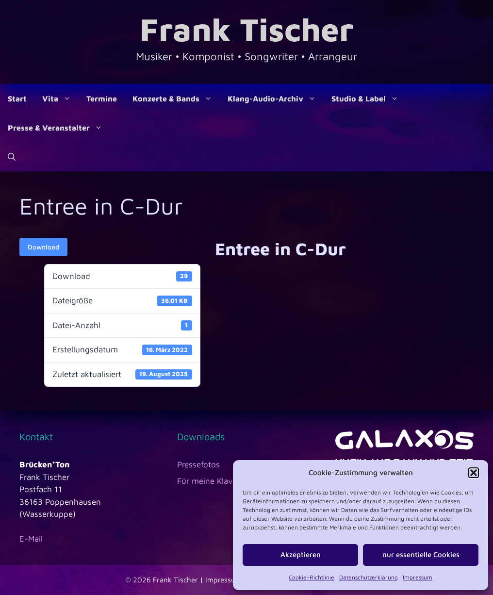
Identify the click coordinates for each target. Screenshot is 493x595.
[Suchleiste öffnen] (11, 156)
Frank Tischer (246, 29)
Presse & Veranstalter (59, 127)
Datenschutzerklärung (368, 577)
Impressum (417, 577)
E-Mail (31, 539)
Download (43, 247)
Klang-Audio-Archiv (276, 98)
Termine (101, 98)
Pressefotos (198, 464)
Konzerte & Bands (176, 98)
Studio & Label (368, 98)
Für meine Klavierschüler (223, 481)
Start (17, 98)
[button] (473, 473)
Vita (60, 98)
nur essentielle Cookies (421, 554)
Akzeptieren (300, 554)
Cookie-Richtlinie (311, 577)
